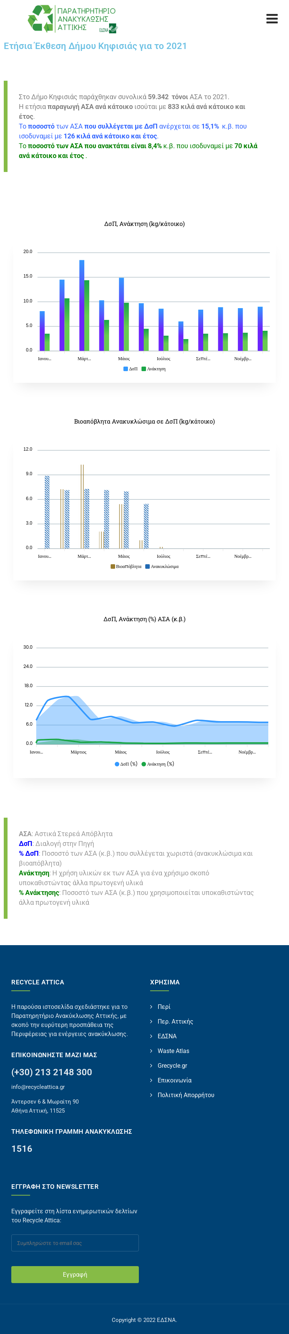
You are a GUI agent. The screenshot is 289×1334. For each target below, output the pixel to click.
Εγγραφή (75, 1274)
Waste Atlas (173, 1051)
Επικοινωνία (175, 1080)
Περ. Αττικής (175, 1021)
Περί (164, 1006)
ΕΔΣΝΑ (167, 1036)
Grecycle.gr (172, 1065)
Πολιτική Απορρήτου (186, 1095)
